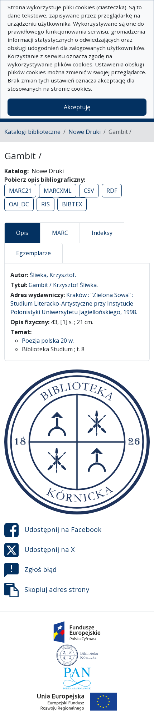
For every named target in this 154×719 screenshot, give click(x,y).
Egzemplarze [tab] (33, 253)
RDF (111, 191)
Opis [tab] (22, 233)
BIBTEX (72, 204)
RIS (45, 204)
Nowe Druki (84, 132)
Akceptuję (77, 107)
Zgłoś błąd (30, 570)
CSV (89, 191)
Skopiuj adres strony (46, 590)
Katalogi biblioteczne (32, 132)
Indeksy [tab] (102, 233)
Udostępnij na (52, 530)
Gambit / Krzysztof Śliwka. (63, 285)
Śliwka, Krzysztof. (53, 275)
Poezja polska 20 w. (48, 341)
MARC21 (20, 191)
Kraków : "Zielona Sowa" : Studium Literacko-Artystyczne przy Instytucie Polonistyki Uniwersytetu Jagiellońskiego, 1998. (73, 303)
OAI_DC (19, 204)
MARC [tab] (60, 233)
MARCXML (58, 191)
